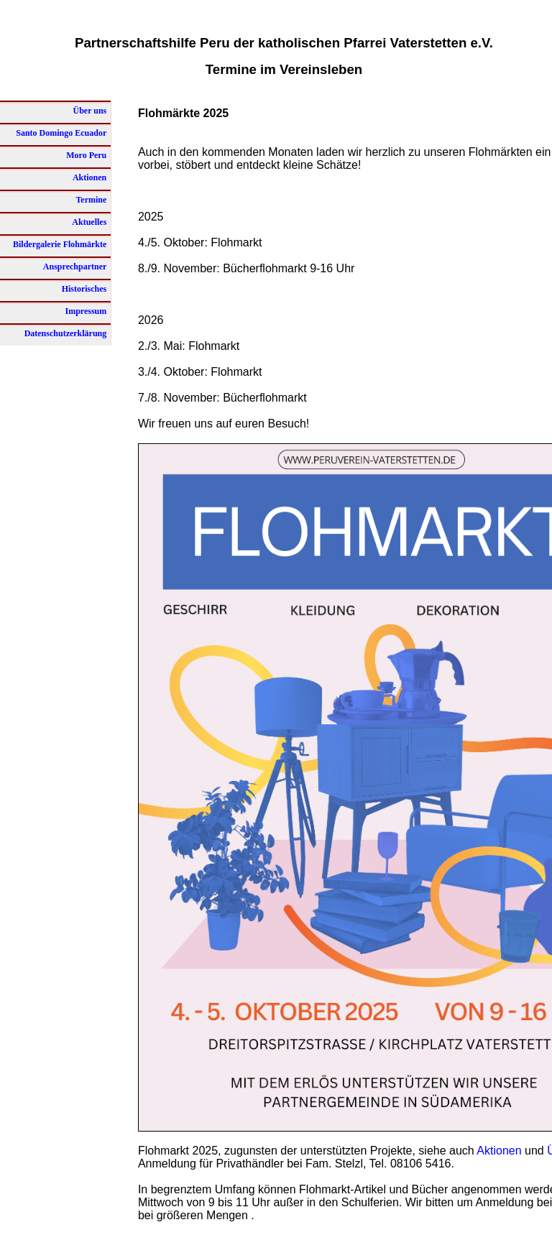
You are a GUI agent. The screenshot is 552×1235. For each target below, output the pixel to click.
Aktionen (499, 1150)
